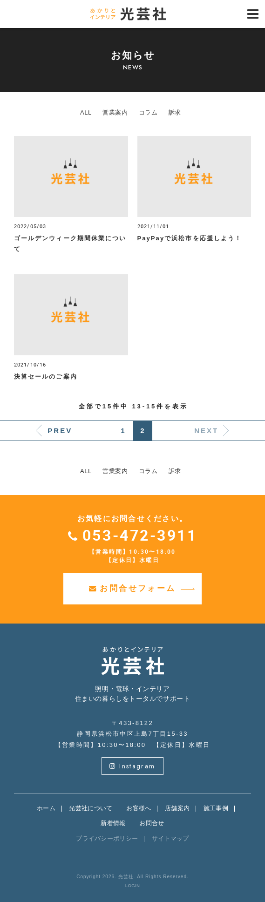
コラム (148, 112)
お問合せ (151, 823)
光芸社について (90, 808)
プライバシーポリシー (107, 838)
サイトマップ (170, 838)
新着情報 (113, 823)
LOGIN (132, 885)
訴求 (175, 112)
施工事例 (216, 808)
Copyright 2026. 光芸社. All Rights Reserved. (132, 876)
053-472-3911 (139, 535)
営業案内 (115, 112)
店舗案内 (177, 808)
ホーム (46, 808)
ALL (86, 112)
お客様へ (138, 808)
